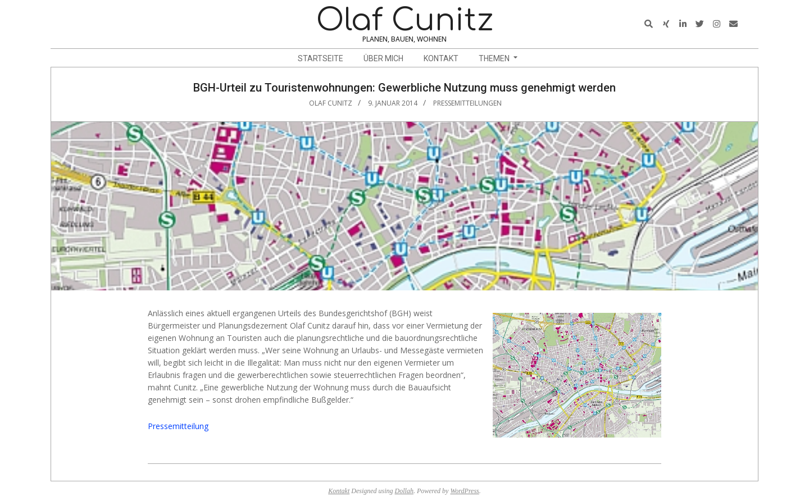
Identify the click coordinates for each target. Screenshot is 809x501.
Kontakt (338, 491)
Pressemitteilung (178, 426)
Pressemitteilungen (467, 103)
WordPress (464, 491)
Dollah (404, 491)
